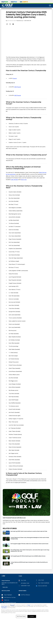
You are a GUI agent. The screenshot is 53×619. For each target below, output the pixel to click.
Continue (32, 616)
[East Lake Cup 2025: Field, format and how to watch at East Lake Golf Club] (6, 533)
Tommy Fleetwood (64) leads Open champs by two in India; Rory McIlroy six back (29, 563)
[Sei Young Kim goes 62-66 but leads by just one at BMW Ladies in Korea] (6, 557)
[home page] (7, 5)
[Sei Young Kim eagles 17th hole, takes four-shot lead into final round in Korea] (6, 545)
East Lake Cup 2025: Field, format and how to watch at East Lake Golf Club (28, 531)
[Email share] (13, 24)
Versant (12, 605)
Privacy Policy (4, 606)
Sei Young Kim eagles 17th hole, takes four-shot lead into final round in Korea (29, 543)
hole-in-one (23, 179)
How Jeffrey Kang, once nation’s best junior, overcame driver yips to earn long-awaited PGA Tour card (30, 550)
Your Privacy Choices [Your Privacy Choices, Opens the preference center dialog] (21, 616)
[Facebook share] (7, 24)
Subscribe (5, 587)
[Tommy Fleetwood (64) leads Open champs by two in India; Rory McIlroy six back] (6, 563)
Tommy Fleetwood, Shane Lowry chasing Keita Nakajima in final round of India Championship (29, 538)
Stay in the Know (6, 580)
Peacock (15, 78)
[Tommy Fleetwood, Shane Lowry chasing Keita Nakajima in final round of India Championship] (6, 539)
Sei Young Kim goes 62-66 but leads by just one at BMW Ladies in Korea (27, 556)
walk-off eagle (14, 179)
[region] (26, 611)
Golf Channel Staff (11, 20)
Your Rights (4, 607)
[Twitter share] (10, 24)
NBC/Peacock (17, 87)
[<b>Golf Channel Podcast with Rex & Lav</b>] (26, 502)
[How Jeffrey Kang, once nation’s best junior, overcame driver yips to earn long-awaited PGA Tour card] (6, 551)
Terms (28, 605)
